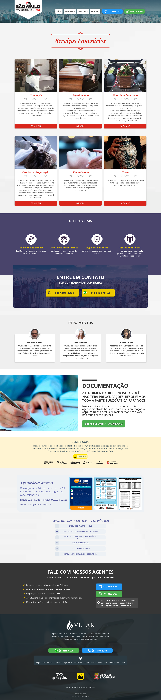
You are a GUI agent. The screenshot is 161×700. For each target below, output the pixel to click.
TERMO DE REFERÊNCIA (72, 543)
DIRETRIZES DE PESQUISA (72, 548)
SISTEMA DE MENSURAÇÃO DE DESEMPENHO (76, 554)
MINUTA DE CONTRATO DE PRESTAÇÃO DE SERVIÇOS (76, 537)
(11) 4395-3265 (114, 11)
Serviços (82, 11)
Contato (95, 11)
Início (59, 11)
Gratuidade (70, 11)
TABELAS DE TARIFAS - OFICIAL (73, 526)
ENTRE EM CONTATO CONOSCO (104, 423)
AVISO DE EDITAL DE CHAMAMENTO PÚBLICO (76, 531)
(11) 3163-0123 (136, 11)
